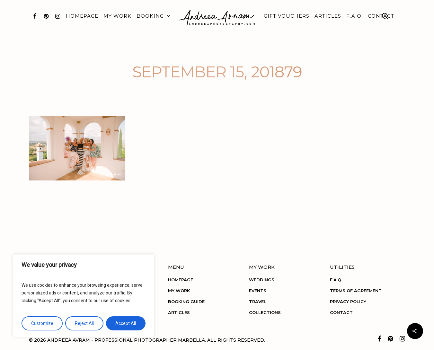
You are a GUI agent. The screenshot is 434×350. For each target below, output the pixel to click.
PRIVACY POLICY (348, 301)
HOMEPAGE (82, 16)
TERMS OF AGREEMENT (356, 290)
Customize (42, 323)
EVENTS (257, 290)
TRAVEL (257, 301)
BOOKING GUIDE (186, 301)
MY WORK (117, 16)
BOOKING (153, 16)
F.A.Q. (354, 16)
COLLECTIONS (265, 312)
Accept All (125, 323)
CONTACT (381, 16)
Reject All (84, 323)
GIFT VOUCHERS (286, 16)
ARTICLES (327, 16)
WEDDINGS (261, 279)
